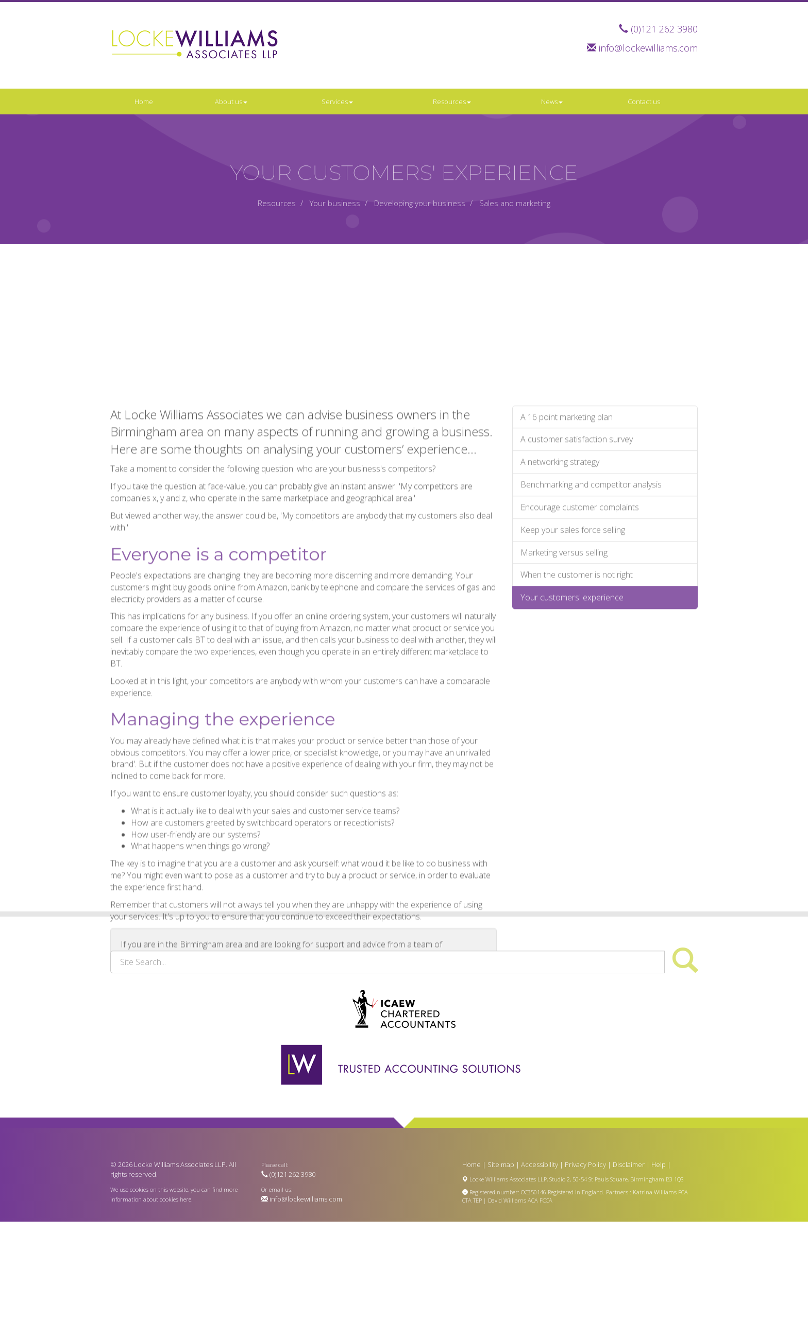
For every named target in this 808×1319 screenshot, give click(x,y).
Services (337, 101)
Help (658, 1164)
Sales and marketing (514, 203)
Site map (500, 1164)
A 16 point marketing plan (566, 497)
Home (143, 101)
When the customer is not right (576, 655)
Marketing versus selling (564, 632)
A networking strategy (559, 542)
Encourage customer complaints (579, 587)
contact (315, 1036)
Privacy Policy (585, 1164)
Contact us (644, 101)
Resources (452, 101)
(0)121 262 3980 (664, 29)
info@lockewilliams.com (648, 48)
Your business (335, 203)
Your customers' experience (572, 678)
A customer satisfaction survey (576, 520)
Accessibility (539, 1164)
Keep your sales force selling (572, 610)
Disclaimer (629, 1164)
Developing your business (419, 203)
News (552, 101)
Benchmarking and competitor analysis (591, 564)
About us (231, 101)
